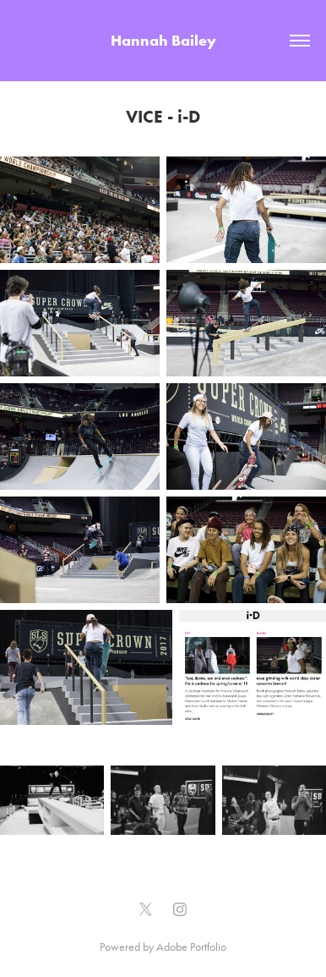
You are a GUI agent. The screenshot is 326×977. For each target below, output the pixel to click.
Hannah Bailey (163, 40)
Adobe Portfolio (191, 947)
